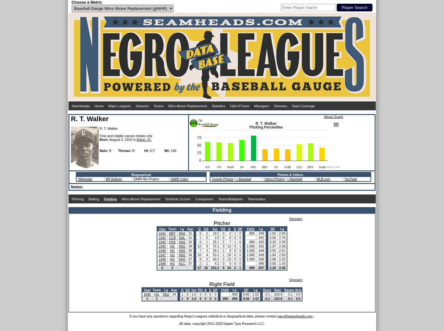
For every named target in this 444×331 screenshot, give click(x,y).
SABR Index (179, 179)
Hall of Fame (239, 106)
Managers (261, 106)
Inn (215, 229)
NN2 (182, 233)
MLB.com (323, 179)
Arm (298, 290)
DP (240, 229)
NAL (182, 237)
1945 (162, 246)
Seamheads (81, 106)
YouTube (350, 179)
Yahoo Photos (274, 179)
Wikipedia (85, 179)
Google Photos (222, 179)
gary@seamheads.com (295, 316)
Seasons (142, 106)
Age (190, 229)
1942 (162, 233)
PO (223, 229)
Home (99, 106)
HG (172, 246)
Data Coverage (303, 106)
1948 (162, 259)
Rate (277, 290)
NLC (182, 263)
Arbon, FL (144, 139)
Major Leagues (120, 106)
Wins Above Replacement (187, 106)
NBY (172, 233)
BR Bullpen (114, 179)
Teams (158, 106)
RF (273, 229)
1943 (162, 242)
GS (206, 229)
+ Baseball (243, 179)
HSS (172, 242)
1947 (162, 255)
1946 (162, 250)
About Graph (333, 117)
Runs (267, 290)
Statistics (218, 106)
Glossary (280, 106)
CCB (172, 237)
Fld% (250, 229)
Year (162, 229)
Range (289, 290)
